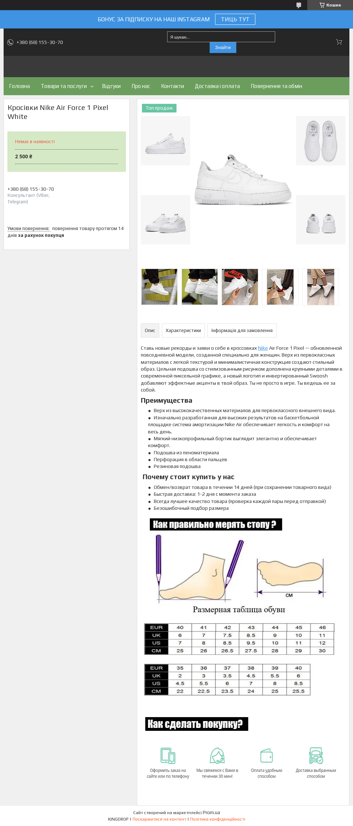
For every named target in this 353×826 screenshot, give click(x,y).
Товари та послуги (64, 86)
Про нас (140, 86)
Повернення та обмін (276, 86)
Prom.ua (211, 812)
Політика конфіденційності (217, 819)
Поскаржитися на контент (159, 819)
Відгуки (111, 86)
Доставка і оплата (217, 86)
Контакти (172, 86)
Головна (19, 86)
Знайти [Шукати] (223, 47)
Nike (263, 348)
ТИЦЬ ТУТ (235, 19)
